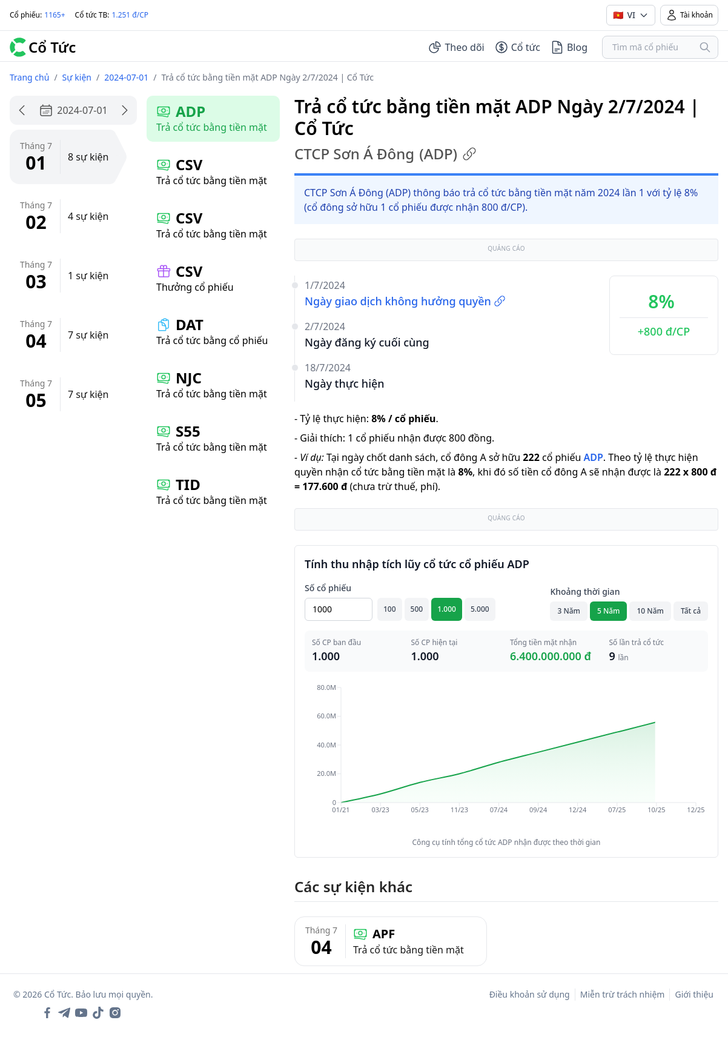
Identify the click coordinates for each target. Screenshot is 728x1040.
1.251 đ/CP (130, 15)
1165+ (54, 15)
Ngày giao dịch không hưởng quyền (405, 301)
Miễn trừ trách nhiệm (622, 994)
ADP (593, 457)
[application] (506, 757)
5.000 (480, 609)
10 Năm (650, 611)
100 (389, 609)
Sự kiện (76, 77)
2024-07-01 (126, 77)
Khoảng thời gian (585, 591)
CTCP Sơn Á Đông (385, 154)
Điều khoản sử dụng (529, 994)
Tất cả (691, 611)
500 (417, 609)
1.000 (446, 609)
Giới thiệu (694, 994)
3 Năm (568, 611)
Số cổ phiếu (328, 588)
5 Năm (608, 611)
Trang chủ (29, 77)
